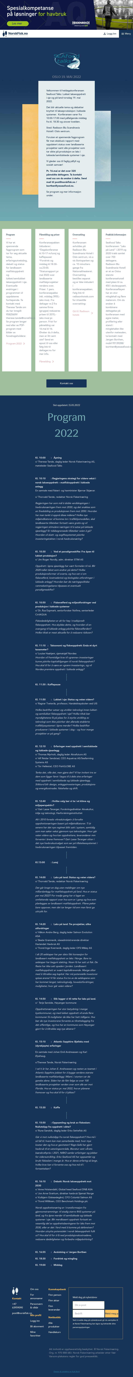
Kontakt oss (66, 383)
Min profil (35, 1315)
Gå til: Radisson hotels (81, 313)
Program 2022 (14, 343)
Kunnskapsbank (57, 1289)
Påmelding (45, 361)
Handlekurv (54, 1332)
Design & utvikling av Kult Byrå (67, 1371)
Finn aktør (53, 1300)
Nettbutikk (54, 1317)
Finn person (54, 1294)
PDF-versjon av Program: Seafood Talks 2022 (60, 444)
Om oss (34, 1289)
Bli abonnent (37, 1326)
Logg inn (35, 1320)
